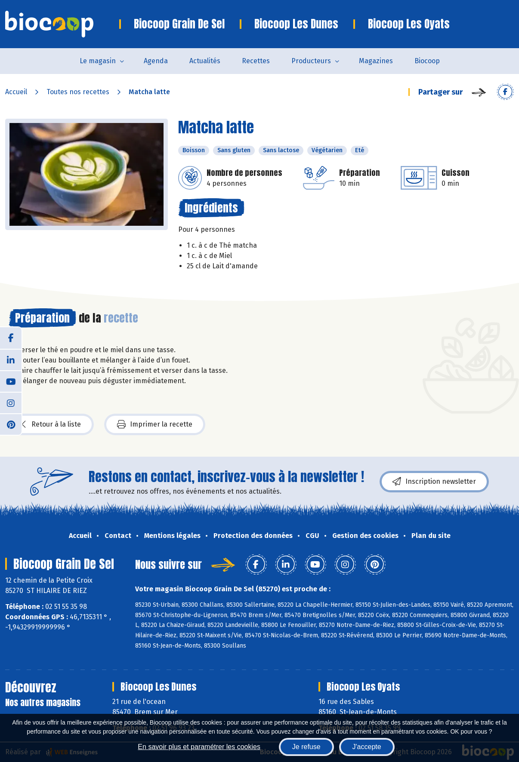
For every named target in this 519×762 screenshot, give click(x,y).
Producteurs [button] (311, 61)
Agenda (156, 61)
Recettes (256, 61)
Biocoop (427, 61)
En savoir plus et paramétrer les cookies (199, 746)
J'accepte (366, 746)
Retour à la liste (51, 424)
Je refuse (306, 746)
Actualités (204, 61)
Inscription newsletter (434, 481)
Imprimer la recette (154, 424)
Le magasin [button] (98, 61)
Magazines (376, 61)
